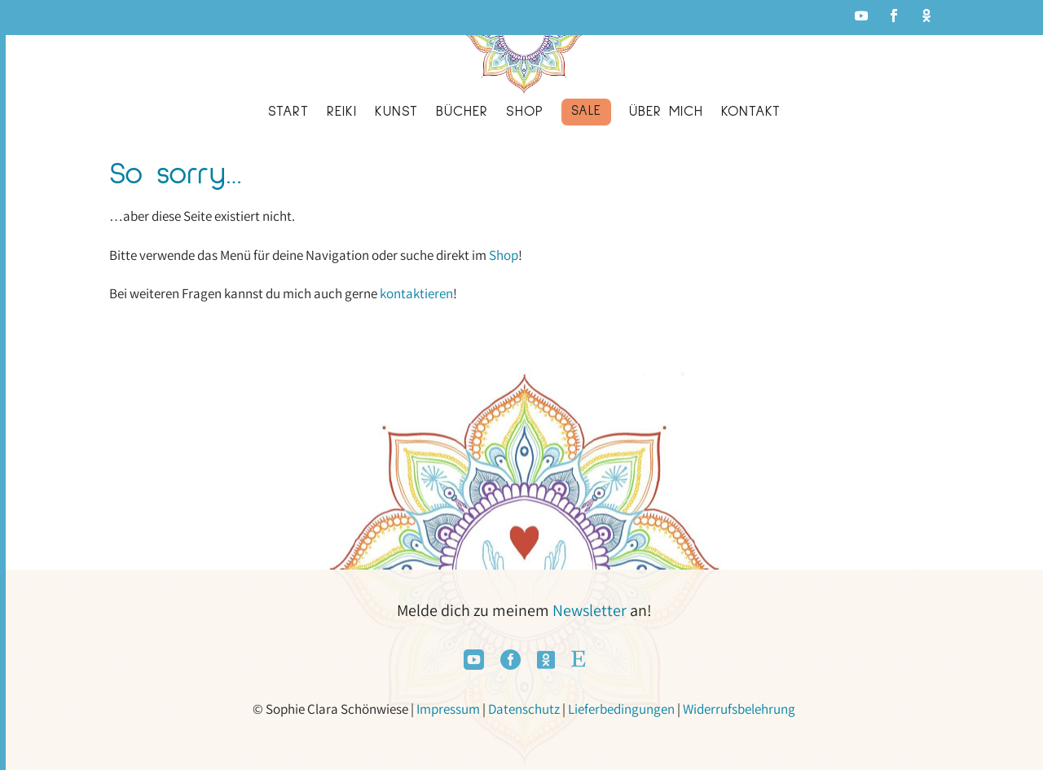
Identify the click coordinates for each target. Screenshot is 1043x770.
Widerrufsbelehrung (739, 709)
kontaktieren (416, 293)
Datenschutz (524, 709)
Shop (503, 255)
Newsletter (589, 610)
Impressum (448, 709)
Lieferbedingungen (621, 709)
